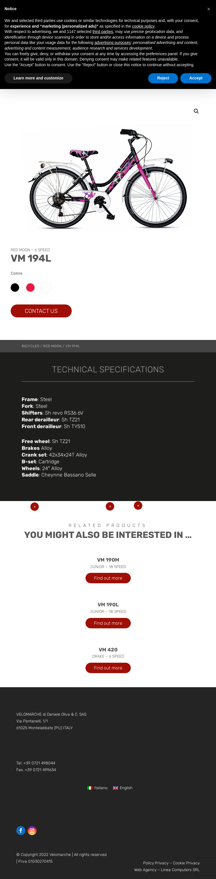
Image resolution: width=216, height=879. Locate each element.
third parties (103, 31)
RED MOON (52, 346)
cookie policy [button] (143, 26)
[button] (196, 111)
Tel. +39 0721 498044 (35, 763)
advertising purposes (112, 42)
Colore (16, 273)
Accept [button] (195, 78)
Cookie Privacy (186, 863)
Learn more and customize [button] (38, 78)
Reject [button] (163, 78)
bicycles (30, 346)
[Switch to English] (122, 788)
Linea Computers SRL (180, 869)
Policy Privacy (155, 863)
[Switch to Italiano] (97, 788)
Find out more (108, 578)
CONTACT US (41, 311)
